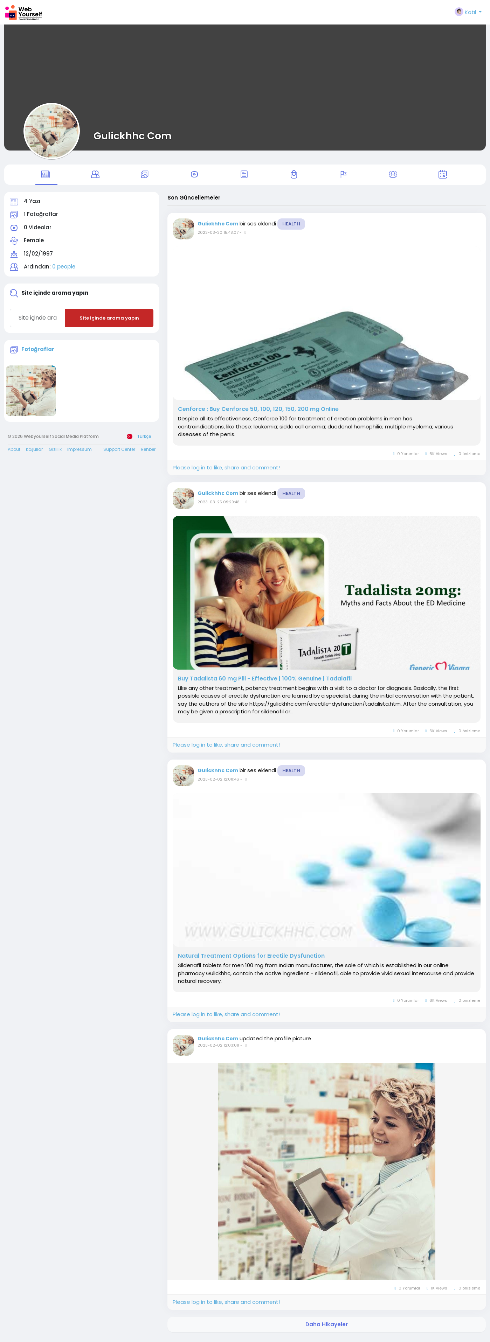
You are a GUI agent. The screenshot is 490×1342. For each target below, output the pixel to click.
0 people (63, 269)
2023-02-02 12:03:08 (218, 1048)
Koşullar (34, 452)
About (14, 452)
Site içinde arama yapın (109, 320)
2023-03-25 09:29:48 (219, 505)
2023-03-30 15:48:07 (218, 235)
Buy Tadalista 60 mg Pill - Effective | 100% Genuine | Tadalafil (265, 681)
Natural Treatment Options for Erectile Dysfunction (251, 959)
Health (291, 226)
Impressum (79, 452)
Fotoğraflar (37, 352)
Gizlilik (55, 452)
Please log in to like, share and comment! (226, 470)
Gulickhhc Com (133, 136)
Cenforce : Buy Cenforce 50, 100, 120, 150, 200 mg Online (258, 412)
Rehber (148, 452)
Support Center (119, 452)
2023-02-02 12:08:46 (218, 782)
